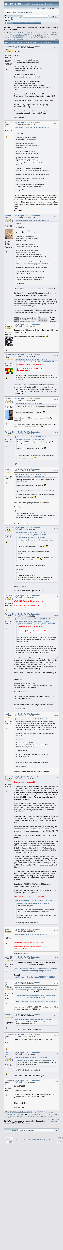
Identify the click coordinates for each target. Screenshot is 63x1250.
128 (42, 37)
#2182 (56, 123)
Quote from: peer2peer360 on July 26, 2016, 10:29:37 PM (32, 127)
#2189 (56, 528)
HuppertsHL (9, 1081)
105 (21, 36)
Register (32, 23)
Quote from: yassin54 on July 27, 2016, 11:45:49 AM (30, 987)
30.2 (12, 19)
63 (20, 32)
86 (23, 34)
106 (24, 36)
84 (19, 34)
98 (48, 34)
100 (7, 36)
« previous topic (54, 34)
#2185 (56, 355)
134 (13, 39)
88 (27, 34)
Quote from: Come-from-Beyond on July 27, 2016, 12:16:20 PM (33, 1019)
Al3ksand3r (9, 1034)
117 (11, 37)
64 (22, 32)
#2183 (56, 216)
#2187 (56, 433)
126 (36, 37)
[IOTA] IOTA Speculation (21, 1123)
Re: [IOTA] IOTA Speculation (29, 46)
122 (25, 37)
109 (33, 36)
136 (19, 39)
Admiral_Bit (9, 432)
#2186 (56, 399)
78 (6, 34)
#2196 (56, 983)
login (23, 12)
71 (36, 32)
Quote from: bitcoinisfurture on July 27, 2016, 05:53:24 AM (32, 619)
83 (17, 34)
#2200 (56, 1082)
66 (26, 32)
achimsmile (9, 1014)
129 (45, 37)
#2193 (56, 778)
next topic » (56, 35)
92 (35, 34)
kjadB (7, 714)
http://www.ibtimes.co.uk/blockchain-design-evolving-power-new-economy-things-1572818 (36, 970)
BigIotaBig (9, 122)
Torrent (8, 20)
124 (31, 37)
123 (28, 37)
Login (26, 23)
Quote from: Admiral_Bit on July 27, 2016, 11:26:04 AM (31, 934)
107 (27, 36)
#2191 (56, 615)
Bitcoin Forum (9, 27)
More (38, 23)
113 (45, 36)
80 (11, 34)
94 (39, 34)
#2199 (56, 1054)
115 (5, 37)
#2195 (56, 958)
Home (9, 23)
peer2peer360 (10, 46)
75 (44, 32)
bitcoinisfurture (11, 354)
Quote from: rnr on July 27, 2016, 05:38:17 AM (28, 403)
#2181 (56, 47)
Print (56, 39)
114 (48, 36)
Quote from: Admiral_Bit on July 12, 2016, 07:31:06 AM (32, 903)
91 (33, 34)
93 (37, 34)
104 (18, 36)
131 (5, 39)
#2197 (56, 1015)
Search (20, 23)
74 (42, 32)
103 (15, 36)
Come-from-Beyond (8, 984)
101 (10, 36)
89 (29, 34)
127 (39, 37)
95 (41, 34)
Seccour (8, 216)
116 (8, 37)
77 (4, 34)
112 (42, 36)
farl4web (8, 398)
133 (11, 39)
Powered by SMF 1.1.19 (23, 1140)
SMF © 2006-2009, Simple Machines (43, 1140)
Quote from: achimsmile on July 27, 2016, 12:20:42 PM (31, 1057)
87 (25, 34)
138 (25, 39)
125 (34, 37)
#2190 (56, 597)
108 (30, 36)
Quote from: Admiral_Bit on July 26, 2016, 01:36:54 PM (31, 359)
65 (24, 32)
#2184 (56, 326)
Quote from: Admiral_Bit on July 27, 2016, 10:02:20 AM (31, 719)
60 (13, 32)
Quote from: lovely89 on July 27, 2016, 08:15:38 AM (30, 532)
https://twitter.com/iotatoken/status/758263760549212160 (35, 977)
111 (39, 36)
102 (13, 36)
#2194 (56, 930)
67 (28, 32)
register (29, 12)
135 (16, 39)
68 (30, 32)
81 (13, 34)
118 (13, 37)
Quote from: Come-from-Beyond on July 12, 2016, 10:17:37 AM (33, 900)
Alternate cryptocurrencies (25, 27)
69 (32, 32)
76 (46, 32)
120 (19, 37)
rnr (6, 325)
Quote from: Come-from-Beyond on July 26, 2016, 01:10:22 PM (35, 362)
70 (34, 32)
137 (22, 39)
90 (31, 34)
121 (22, 37)
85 (21, 34)
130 (48, 37)
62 (18, 32)
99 (4, 36)
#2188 (56, 470)
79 (9, 34)
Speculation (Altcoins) (44, 27)
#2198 (56, 1035)
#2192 (56, 715)
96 (43, 34)
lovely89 (8, 469)
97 (45, 34)
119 (16, 37)
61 (16, 32)
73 (40, 32)
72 (38, 32)
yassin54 (8, 596)
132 (8, 39)
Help (15, 23)
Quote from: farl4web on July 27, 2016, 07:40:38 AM (30, 437)
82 (15, 34)
